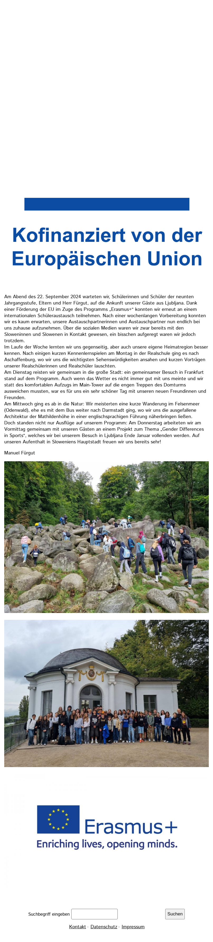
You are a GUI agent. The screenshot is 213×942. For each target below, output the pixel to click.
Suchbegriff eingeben (49, 914)
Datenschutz (104, 927)
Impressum (133, 927)
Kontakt (77, 927)
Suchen (175, 913)
